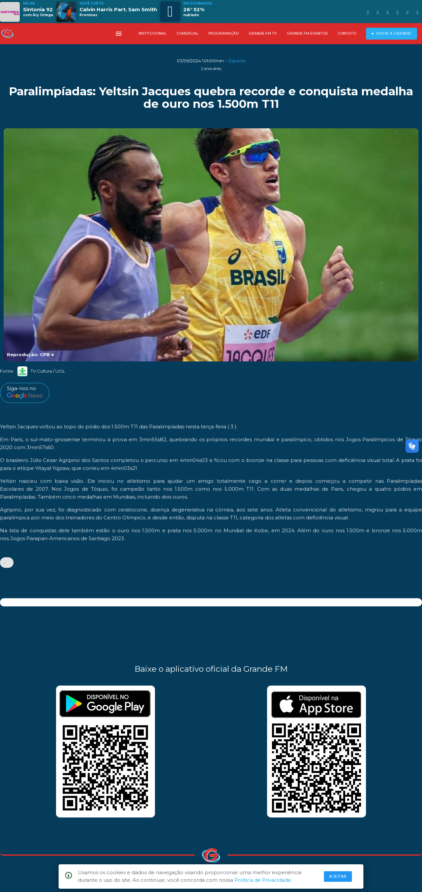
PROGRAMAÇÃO (223, 33)
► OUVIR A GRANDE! (391, 33)
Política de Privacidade (262, 880)
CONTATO (347, 33)
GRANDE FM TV (263, 33)
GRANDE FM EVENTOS (307, 33)
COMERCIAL (187, 33)
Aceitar (338, 876)
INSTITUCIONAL (152, 33)
